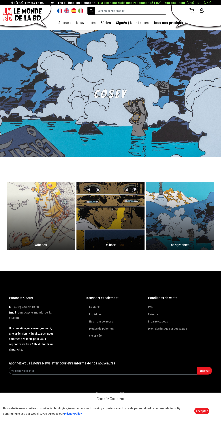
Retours (153, 314)
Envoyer (204, 370)
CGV (150, 307)
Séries (106, 22)
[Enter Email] (103, 371)
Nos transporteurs (101, 321)
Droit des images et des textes (167, 328)
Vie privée (95, 335)
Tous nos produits (168, 22)
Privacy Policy (73, 413)
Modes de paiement (102, 328)
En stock (94, 307)
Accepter (202, 411)
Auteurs (65, 22)
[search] (130, 11)
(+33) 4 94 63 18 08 (30, 2)
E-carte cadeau (158, 321)
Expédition (95, 314)
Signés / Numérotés (132, 22)
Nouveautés (86, 22)
